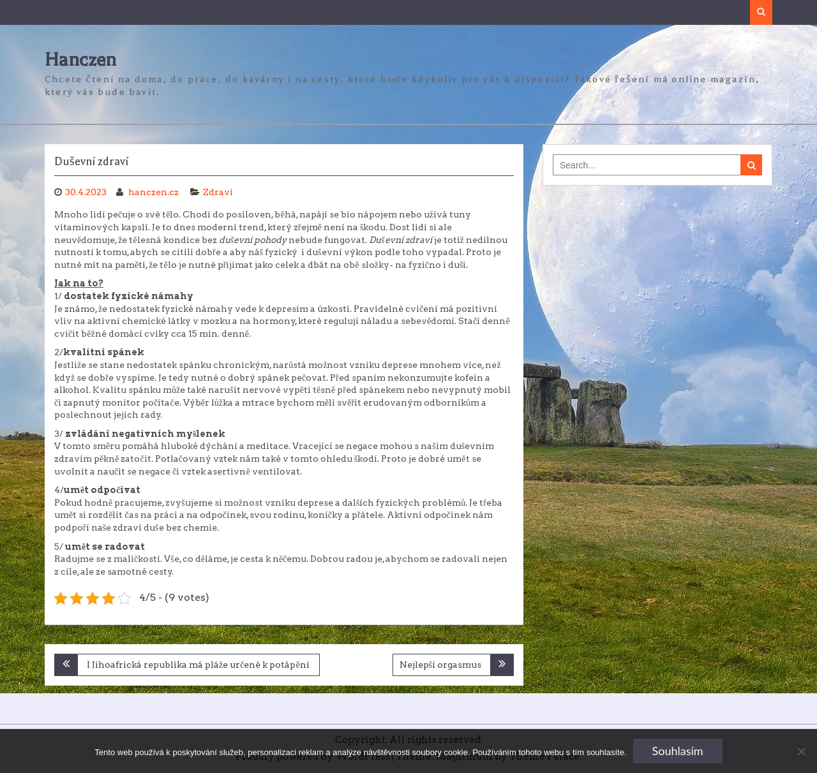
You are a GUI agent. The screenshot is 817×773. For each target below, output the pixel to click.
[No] (801, 751)
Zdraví (218, 192)
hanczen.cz (154, 192)
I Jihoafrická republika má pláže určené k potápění (198, 664)
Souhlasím (677, 751)
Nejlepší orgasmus (440, 664)
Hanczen (80, 59)
